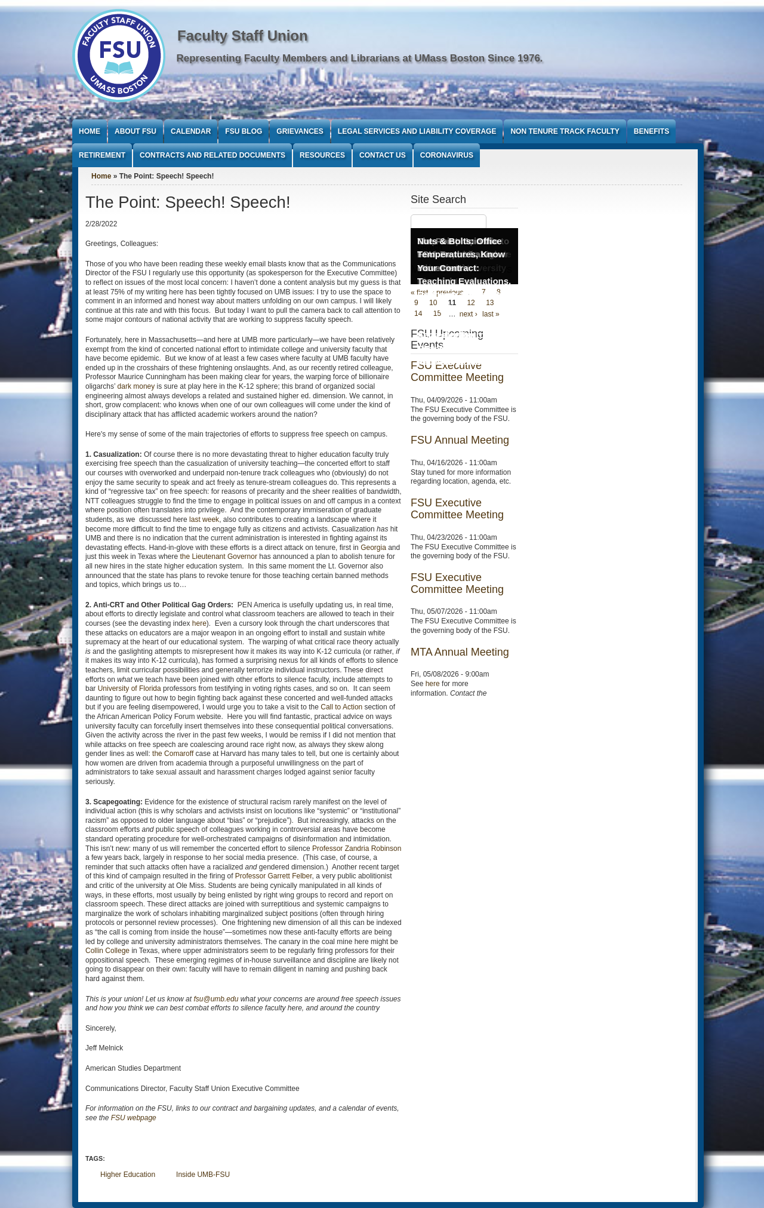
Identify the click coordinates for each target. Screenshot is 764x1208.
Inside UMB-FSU (203, 1174)
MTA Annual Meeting (460, 652)
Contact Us (382, 155)
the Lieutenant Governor (218, 556)
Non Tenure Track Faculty (564, 131)
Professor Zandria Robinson (356, 848)
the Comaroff (172, 753)
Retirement (102, 155)
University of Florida (129, 688)
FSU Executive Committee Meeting (457, 509)
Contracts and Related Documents (212, 155)
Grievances (299, 131)
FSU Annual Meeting (460, 440)
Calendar (191, 131)
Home (89, 131)
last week (204, 519)
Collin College (107, 950)
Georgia (373, 547)
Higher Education (127, 1174)
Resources (322, 155)
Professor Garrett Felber (273, 876)
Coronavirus (446, 155)
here (199, 623)
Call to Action (341, 707)
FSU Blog (243, 131)
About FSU (135, 131)
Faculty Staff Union (242, 35)
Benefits (651, 131)
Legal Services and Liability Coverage (417, 131)
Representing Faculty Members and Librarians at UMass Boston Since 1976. (360, 58)
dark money (136, 386)
